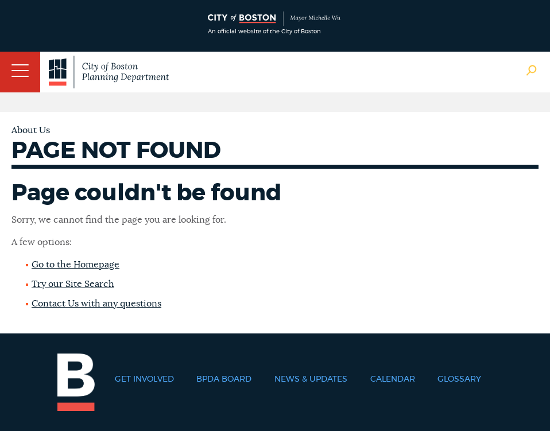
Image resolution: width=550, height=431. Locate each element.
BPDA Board (223, 379)
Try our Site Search (73, 284)
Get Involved (144, 379)
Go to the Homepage (75, 264)
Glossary (459, 379)
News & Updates (310, 379)
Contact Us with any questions (96, 303)
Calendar (392, 379)
